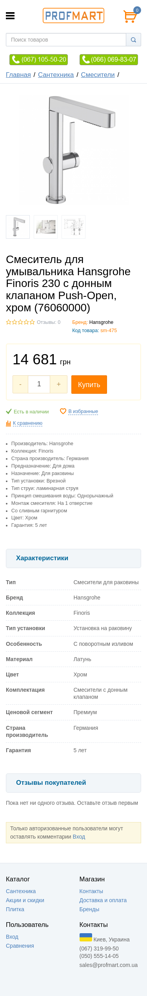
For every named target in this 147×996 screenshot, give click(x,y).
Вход (79, 836)
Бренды (90, 909)
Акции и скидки (25, 900)
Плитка (15, 909)
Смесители (98, 75)
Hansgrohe (101, 322)
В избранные (83, 411)
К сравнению (27, 423)
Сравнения (20, 946)
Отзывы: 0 (48, 322)
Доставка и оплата (103, 900)
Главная (18, 75)
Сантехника (56, 75)
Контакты (91, 891)
